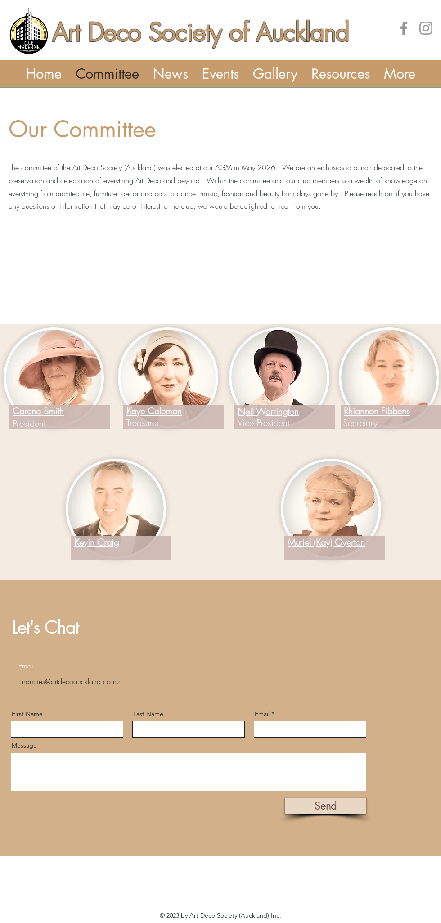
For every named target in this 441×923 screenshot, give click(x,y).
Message (24, 745)
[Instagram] (426, 28)
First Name (27, 714)
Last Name (148, 714)
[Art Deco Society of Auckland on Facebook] (404, 28)
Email (262, 714)
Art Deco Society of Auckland (200, 32)
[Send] (325, 806)
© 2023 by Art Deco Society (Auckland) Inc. (220, 915)
